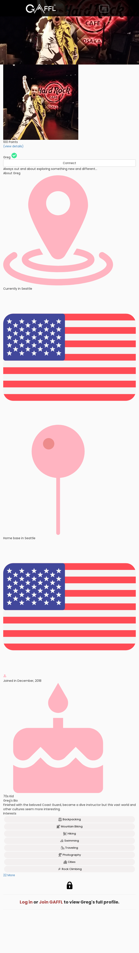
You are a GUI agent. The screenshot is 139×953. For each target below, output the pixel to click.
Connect (69, 163)
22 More (9, 875)
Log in (26, 902)
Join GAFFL (51, 902)
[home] (41, 8)
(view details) (13, 146)
